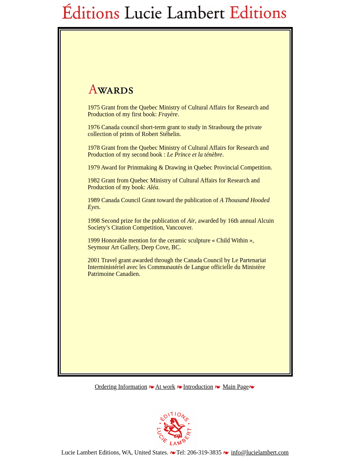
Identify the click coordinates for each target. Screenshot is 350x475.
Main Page (236, 386)
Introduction (198, 386)
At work (165, 386)
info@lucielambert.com (260, 452)
